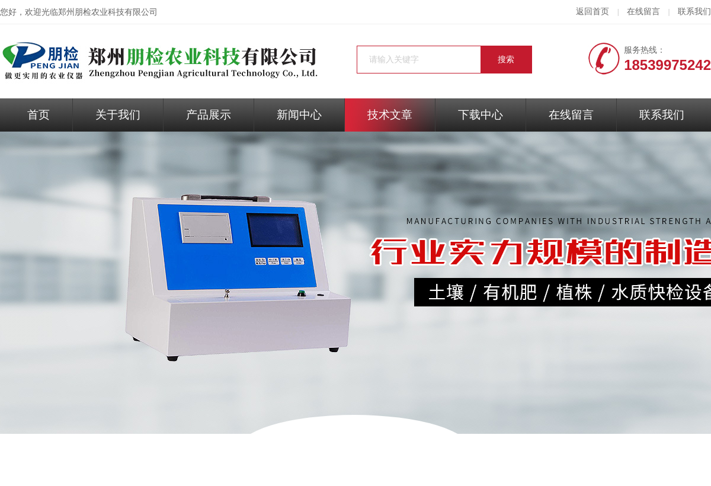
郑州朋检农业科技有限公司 (108, 12)
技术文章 (389, 114)
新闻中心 (299, 114)
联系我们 (694, 11)
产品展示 (208, 114)
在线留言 (643, 11)
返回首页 (592, 11)
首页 (38, 114)
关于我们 (117, 114)
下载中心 (480, 114)
